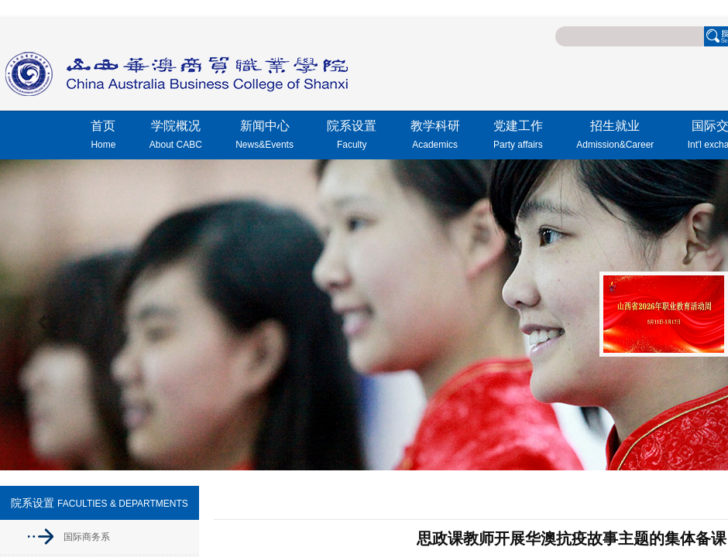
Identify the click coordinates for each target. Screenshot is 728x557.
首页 (103, 137)
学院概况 (175, 137)
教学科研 (435, 137)
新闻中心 (264, 137)
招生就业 (615, 137)
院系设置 (351, 137)
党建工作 (518, 137)
